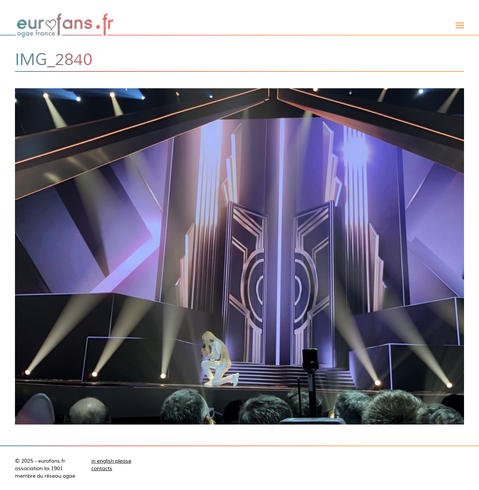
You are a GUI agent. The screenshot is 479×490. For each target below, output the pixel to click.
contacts (101, 468)
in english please (111, 460)
